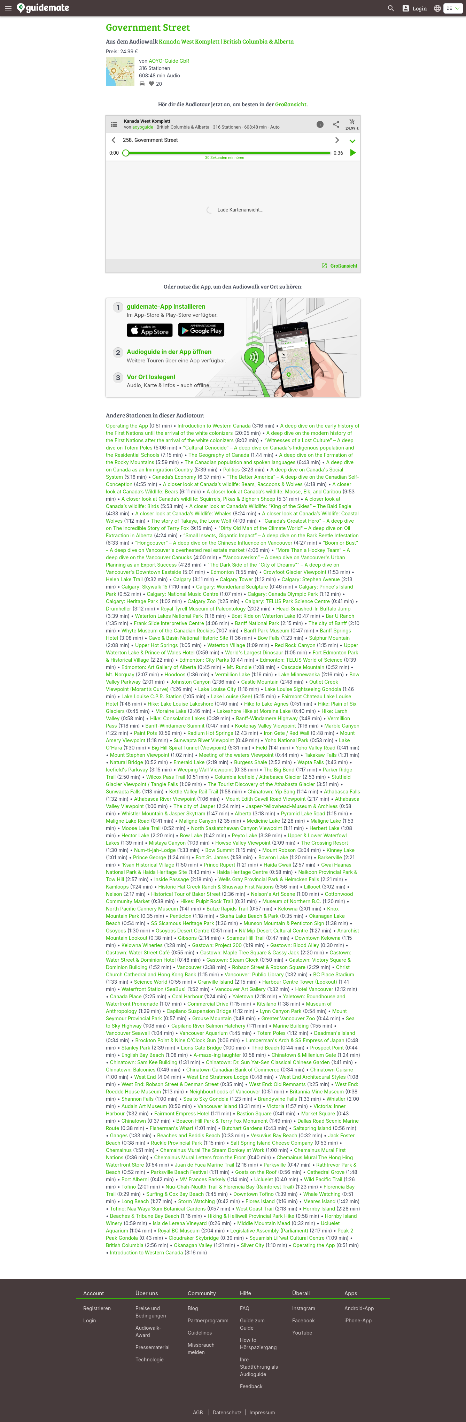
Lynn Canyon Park (281, 1011)
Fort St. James (212, 857)
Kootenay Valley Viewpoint (265, 726)
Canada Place (126, 996)
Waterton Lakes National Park (169, 616)
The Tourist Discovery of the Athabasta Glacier (261, 784)
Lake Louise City (217, 689)
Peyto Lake (244, 835)
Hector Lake (135, 835)
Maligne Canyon (197, 821)
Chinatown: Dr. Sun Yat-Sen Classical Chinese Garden (268, 1062)
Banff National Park (257, 623)
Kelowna (287, 909)
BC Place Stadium (333, 974)
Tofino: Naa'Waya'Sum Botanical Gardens (158, 1209)
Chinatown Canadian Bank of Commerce (232, 1070)
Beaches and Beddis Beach (188, 1135)
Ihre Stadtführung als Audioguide (259, 1366)
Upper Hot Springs (156, 645)
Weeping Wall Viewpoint (205, 770)
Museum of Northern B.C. (292, 901)
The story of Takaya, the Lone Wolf (191, 521)
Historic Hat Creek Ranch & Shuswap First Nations (216, 887)
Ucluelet (263, 1179)
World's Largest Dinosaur (254, 652)
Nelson (114, 894)
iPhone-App (358, 1320)
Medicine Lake (263, 821)
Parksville (275, 1165)
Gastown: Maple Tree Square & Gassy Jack (249, 952)
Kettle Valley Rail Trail (193, 791)
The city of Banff (328, 623)
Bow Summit (219, 850)
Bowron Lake (273, 857)
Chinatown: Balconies (130, 1070)
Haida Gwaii (277, 865)
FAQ (244, 1308)
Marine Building (291, 1026)
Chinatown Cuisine (331, 1070)
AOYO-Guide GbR (169, 61)
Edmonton (222, 572)
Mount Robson (279, 850)
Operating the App (127, 426)
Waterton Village (226, 645)
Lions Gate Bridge (201, 1048)
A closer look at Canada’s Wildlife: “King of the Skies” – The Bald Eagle (270, 506)
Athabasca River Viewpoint (165, 799)
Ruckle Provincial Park (176, 1143)
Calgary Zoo (202, 601)
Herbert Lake (325, 828)
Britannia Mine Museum (317, 1091)
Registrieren (97, 1308)
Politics (231, 469)
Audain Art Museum (144, 1106)
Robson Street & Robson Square (268, 967)
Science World (151, 982)
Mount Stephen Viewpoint (140, 755)
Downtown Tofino (253, 1194)
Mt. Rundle (239, 667)
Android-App (359, 1308)
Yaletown (242, 996)
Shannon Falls (138, 1099)
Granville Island (215, 982)
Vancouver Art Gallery (240, 989)
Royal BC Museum (179, 1230)
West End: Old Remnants (277, 1084)
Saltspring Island (312, 1128)
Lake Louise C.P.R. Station (152, 696)
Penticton (180, 916)
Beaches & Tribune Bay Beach (144, 1216)
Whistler (336, 1099)
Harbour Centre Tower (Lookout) (299, 982)
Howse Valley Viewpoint (242, 843)
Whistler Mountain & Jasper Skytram (163, 813)
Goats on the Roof (256, 1172)
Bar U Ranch (340, 616)
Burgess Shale (250, 762)
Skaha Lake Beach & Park (249, 916)
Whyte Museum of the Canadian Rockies (168, 630)
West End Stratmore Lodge (217, 1077)
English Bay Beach (143, 1055)
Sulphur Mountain (329, 638)
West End (145, 1077)
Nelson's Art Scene (273, 894)
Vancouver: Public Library (254, 974)
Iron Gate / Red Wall (286, 733)
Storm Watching (196, 1201)
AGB (198, 1412)
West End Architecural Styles (312, 1077)
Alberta (243, 813)
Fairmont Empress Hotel (181, 1113)
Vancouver (189, 967)
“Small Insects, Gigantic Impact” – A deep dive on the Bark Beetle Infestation (270, 535)
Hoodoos (175, 674)
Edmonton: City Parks (204, 660)
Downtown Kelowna (317, 938)
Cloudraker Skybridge (194, 1238)
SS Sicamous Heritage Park (182, 923)
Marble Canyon (341, 726)
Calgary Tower (236, 579)
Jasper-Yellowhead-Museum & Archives (292, 806)
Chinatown (134, 1121)
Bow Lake (191, 835)
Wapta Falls (310, 762)
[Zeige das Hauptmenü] (8, 8)
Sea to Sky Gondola (205, 1099)
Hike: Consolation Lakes (177, 718)
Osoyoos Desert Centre (182, 930)
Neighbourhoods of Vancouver (224, 1091)
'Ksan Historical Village (148, 865)
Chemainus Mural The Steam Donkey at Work (212, 1150)
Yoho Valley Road (316, 748)
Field (261, 748)
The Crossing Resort (324, 843)
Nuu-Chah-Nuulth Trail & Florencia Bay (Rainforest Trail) (229, 1187)
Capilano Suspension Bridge (198, 1011)
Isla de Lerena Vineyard (180, 1223)
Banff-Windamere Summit (174, 726)
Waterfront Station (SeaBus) (154, 989)
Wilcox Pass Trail (165, 777)
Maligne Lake (326, 821)
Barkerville (330, 857)
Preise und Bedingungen (150, 1312)
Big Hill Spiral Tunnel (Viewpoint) (189, 748)
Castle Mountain (260, 682)
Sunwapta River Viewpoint (204, 740)
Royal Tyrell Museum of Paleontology (203, 609)
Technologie (149, 1359)
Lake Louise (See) (231, 696)
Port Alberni (135, 1179)
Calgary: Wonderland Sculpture (232, 587)
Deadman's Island (334, 1033)
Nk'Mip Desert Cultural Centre (273, 930)
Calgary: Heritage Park (132, 601)
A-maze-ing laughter (217, 1055)
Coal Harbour (187, 996)
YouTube (302, 1333)
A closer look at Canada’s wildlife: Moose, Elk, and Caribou (274, 491)
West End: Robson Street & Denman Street (170, 1084)
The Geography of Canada (218, 455)
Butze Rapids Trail (227, 909)
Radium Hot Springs (210, 733)
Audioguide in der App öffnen (169, 351)
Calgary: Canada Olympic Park (283, 594)
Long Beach (135, 1201)
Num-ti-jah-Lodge (155, 850)
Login (89, 1320)
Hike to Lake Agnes (266, 704)
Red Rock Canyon (295, 645)
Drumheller (118, 609)
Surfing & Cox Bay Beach (175, 1194)
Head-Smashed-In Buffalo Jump (313, 609)
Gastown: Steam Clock (232, 960)
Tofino (129, 1187)
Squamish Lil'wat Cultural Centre (287, 1238)
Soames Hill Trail (245, 938)
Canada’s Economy (174, 477)
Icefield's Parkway (127, 770)
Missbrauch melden (201, 1348)
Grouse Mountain (212, 1018)
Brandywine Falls (277, 1099)
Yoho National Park (287, 740)
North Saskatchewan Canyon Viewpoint (236, 828)
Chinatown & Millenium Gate (304, 1055)
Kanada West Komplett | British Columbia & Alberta (226, 41)
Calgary (182, 579)
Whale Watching (322, 1194)
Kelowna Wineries (142, 945)
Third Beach (265, 1048)
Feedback (251, 1386)
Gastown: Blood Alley (294, 945)
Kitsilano (266, 1004)
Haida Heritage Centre (242, 872)
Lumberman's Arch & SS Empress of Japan (295, 1040)
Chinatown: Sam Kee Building (144, 1062)
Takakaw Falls (320, 755)
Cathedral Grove (326, 1172)
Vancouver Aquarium (203, 1033)
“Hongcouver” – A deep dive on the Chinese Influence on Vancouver (214, 543)
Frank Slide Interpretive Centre (169, 623)
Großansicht (290, 104)
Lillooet (312, 887)
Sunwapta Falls (123, 791)
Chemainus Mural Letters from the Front (200, 1157)
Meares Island (319, 1201)
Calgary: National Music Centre (182, 594)
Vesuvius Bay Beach (274, 1135)
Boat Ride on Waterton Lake (263, 616)
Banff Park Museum (266, 630)
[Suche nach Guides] (391, 8)
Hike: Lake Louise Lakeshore (180, 704)
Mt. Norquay (120, 674)
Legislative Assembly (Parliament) (270, 1230)
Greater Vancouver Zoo (288, 1018)
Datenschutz (227, 1412)
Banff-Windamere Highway (267, 718)
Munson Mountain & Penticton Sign (284, 923)
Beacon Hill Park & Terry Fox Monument (221, 1121)
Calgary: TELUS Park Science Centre (287, 601)
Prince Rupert (219, 865)
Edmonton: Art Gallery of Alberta (159, 667)
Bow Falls (269, 638)
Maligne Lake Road (127, 821)
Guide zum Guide (252, 1324)
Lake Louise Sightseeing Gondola (303, 689)
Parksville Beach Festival (179, 1172)
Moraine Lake (170, 711)
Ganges (119, 1135)
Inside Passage (171, 879)
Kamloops (117, 887)
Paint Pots (145, 733)
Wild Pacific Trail (323, 1179)
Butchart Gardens (242, 1128)
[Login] (414, 8)
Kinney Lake (341, 850)
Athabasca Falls (342, 791)
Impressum (262, 1412)
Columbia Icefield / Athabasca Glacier (258, 777)
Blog (193, 1308)
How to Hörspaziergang (258, 1343)
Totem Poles (271, 1033)
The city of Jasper (194, 806)
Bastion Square (254, 1113)
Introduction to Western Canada (214, 426)
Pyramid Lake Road (303, 813)
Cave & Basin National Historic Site (188, 638)
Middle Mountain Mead (263, 1223)
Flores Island (260, 1201)
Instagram (303, 1308)
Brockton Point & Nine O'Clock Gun (175, 1040)
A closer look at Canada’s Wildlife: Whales (183, 513)
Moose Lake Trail (141, 828)
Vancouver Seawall (128, 1033)
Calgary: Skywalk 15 (145, 587)
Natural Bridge (126, 762)
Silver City (252, 1245)
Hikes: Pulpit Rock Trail (206, 901)
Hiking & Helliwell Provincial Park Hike (251, 1216)
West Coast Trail (255, 1209)
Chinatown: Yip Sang (271, 791)
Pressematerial (152, 1347)
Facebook (303, 1320)
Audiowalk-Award (148, 1331)
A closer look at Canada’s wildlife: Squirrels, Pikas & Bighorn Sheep (198, 499)
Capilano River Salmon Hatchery (208, 1026)
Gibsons (187, 938)
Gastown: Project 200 (217, 945)
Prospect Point (327, 1048)
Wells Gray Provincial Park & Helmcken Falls (268, 879)
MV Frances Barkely (202, 1179)
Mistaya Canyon (167, 843)
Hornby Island (319, 1209)
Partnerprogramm (208, 1320)
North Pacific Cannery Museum (142, 909)
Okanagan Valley (193, 1245)
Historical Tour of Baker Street (185, 894)
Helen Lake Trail (124, 579)
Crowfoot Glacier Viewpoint (294, 572)
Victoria (276, 1106)
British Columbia (124, 1245)
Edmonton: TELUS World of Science (301, 660)
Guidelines (200, 1333)
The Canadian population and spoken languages (240, 462)
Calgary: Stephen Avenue (310, 579)
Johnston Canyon (190, 682)
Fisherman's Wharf (172, 1128)
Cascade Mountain (302, 667)
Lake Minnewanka (299, 674)
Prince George (149, 857)
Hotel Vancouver (314, 989)
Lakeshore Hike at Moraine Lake (253, 711)
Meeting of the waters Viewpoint (236, 755)
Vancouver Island (217, 1106)
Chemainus (119, 1150)
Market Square (318, 1113)
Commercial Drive (207, 1004)
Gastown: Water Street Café (138, 952)
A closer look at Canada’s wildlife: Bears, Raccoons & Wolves (233, 484)
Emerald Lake (188, 762)
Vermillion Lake (232, 674)
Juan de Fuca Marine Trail (204, 1165)
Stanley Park (136, 1048)
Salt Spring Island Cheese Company (272, 1143)
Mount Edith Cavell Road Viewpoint (265, 799)
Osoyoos (116, 930)
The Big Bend (279, 770)
